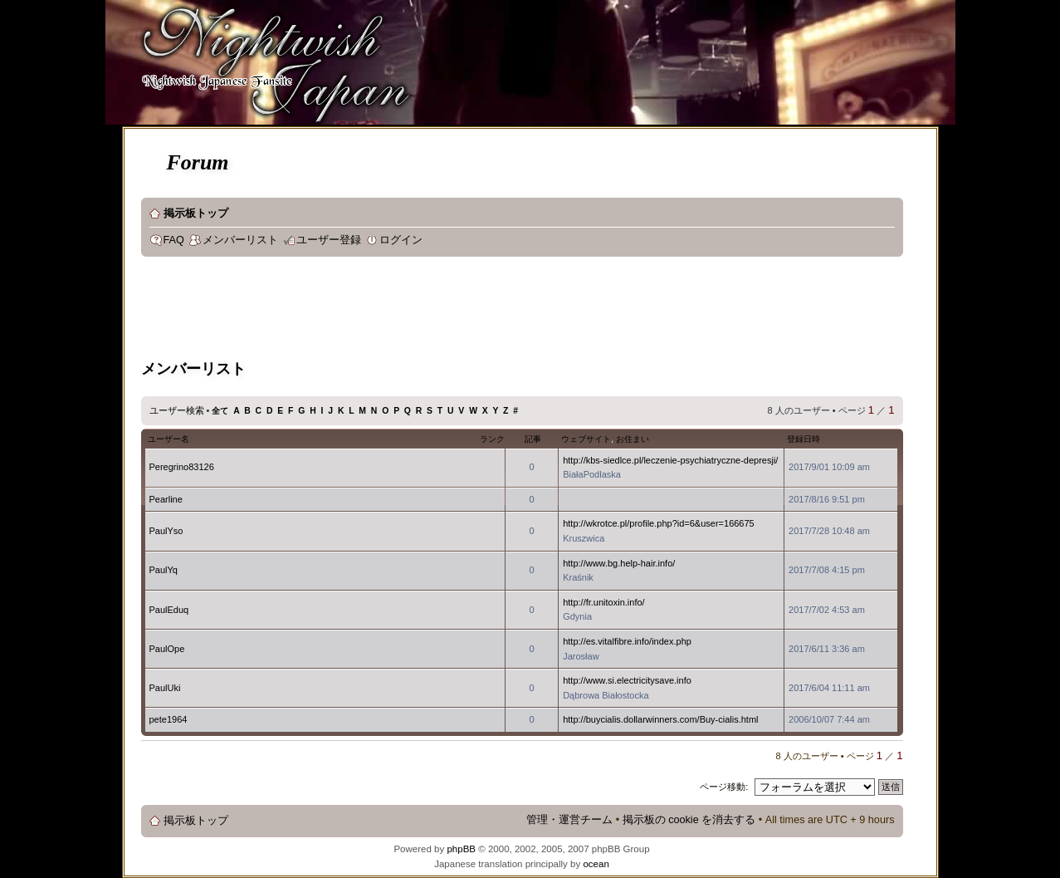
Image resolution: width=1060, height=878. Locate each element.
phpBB (461, 849)
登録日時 (803, 439)
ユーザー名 (168, 439)
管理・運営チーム (569, 820)
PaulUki (165, 688)
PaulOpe (167, 649)
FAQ (174, 240)
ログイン (401, 240)
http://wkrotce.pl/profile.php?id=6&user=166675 (659, 523)
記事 (533, 439)
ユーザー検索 (176, 410)
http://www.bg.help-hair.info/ (619, 563)
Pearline (166, 499)
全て (220, 410)
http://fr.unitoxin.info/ (603, 602)
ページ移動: (724, 787)
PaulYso (166, 531)
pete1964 (168, 719)
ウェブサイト (586, 439)
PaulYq (163, 570)
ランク (492, 439)
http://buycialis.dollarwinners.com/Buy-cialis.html (660, 719)
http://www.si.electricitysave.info (627, 680)
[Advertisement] (443, 310)
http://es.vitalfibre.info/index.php (627, 641)
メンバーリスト (240, 240)
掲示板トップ (196, 213)
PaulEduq (169, 610)
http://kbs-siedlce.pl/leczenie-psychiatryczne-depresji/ (670, 460)
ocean (595, 864)
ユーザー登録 (328, 240)
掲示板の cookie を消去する (689, 820)
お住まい (632, 439)
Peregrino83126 (181, 467)
